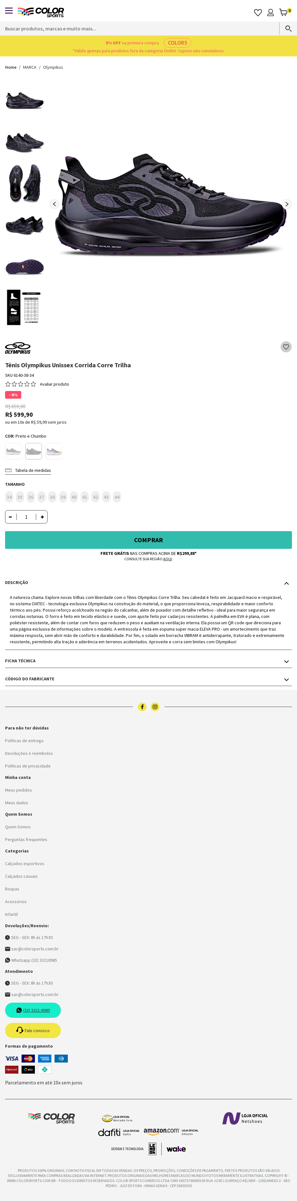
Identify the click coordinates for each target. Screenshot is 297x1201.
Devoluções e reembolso (29, 753)
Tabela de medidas (28, 470)
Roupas (12, 889)
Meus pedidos (18, 790)
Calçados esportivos (24, 863)
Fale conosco (33, 1030)
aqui (167, 558)
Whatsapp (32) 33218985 (31, 960)
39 (63, 497)
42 (95, 497)
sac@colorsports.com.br (32, 949)
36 (30, 497)
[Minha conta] (270, 12)
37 (41, 497)
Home (10, 67)
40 (73, 497)
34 (9, 497)
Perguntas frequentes (26, 839)
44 (116, 497)
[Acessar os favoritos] (258, 12)
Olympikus (53, 67)
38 (52, 497)
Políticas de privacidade (28, 766)
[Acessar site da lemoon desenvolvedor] (137, 1149)
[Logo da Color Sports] (41, 12)
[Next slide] (287, 204)
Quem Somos (18, 827)
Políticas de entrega (24, 740)
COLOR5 (177, 42)
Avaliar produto (54, 384)
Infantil (11, 914)
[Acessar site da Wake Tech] (176, 1149)
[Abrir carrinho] (285, 12)
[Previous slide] (54, 204)
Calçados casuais (21, 876)
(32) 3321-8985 (33, 1010)
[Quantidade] (26, 517)
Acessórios (16, 901)
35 (20, 497)
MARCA (29, 67)
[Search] (285, 28)
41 (84, 497)
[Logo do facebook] (142, 707)
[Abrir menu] (9, 11)
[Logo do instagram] (155, 707)
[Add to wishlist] (286, 347)
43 (106, 497)
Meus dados (16, 803)
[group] (170, 201)
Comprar (148, 540)
